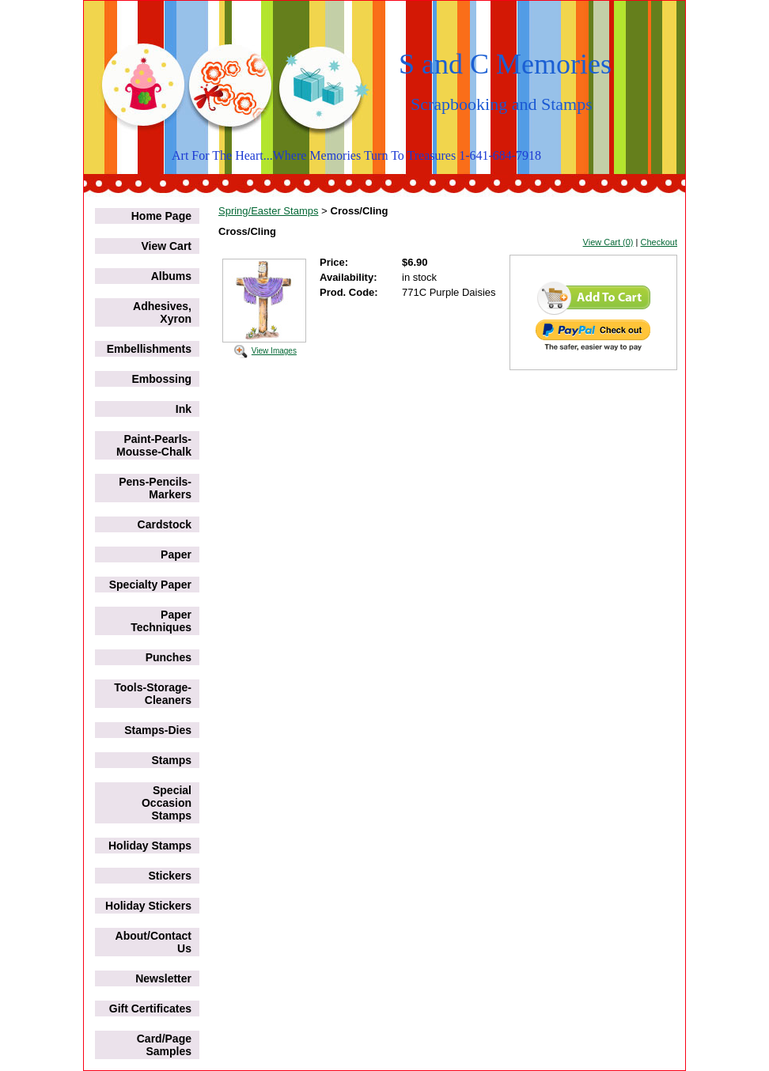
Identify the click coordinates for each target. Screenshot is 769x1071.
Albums (171, 276)
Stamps (171, 760)
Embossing (161, 379)
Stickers (170, 875)
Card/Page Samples (164, 1045)
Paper (176, 554)
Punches (168, 657)
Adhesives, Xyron (162, 312)
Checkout (659, 242)
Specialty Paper (150, 584)
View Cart (166, 246)
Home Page (161, 216)
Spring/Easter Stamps (268, 211)
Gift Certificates (150, 1008)
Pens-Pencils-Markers (155, 488)
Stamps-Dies (157, 730)
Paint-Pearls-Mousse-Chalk (153, 445)
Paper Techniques (161, 621)
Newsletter (163, 978)
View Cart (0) (608, 242)
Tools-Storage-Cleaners (152, 693)
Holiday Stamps (149, 845)
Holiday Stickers (148, 905)
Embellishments (149, 348)
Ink (183, 409)
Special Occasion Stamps (166, 803)
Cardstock (164, 524)
